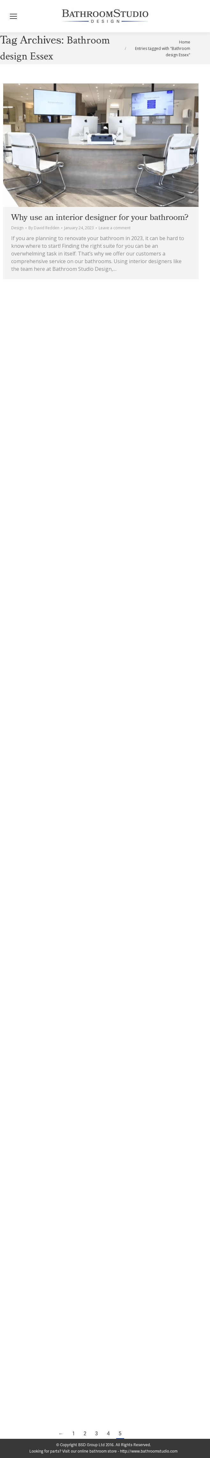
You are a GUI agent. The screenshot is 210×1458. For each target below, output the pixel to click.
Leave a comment (115, 228)
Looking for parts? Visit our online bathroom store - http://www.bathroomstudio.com (103, 1451)
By (43, 228)
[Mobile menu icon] (13, 16)
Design (17, 228)
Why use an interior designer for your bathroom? (99, 217)
